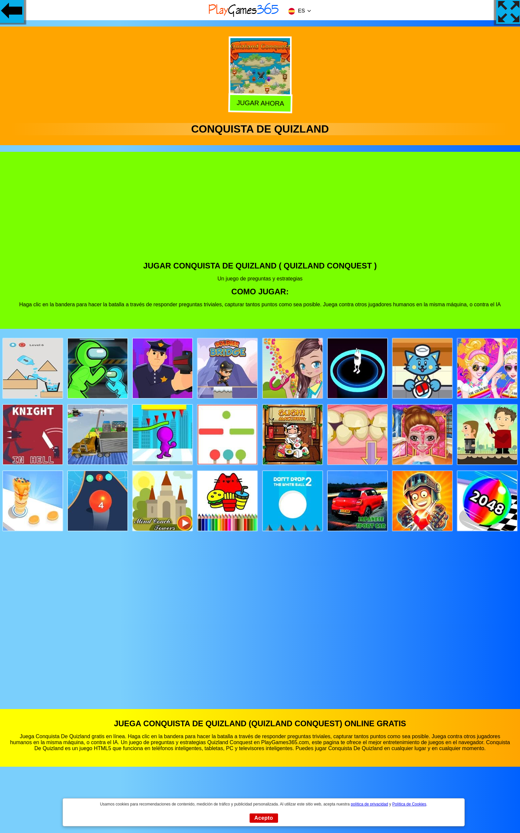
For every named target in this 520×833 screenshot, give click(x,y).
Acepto (263, 818)
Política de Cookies (409, 804)
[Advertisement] (260, 211)
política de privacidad (369, 804)
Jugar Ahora (260, 104)
